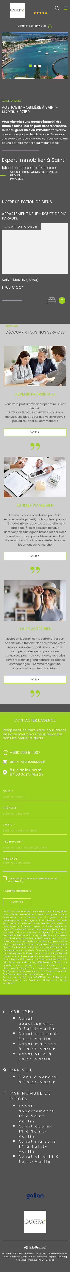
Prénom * (11, 807)
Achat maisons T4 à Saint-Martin (37, 1146)
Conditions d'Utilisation (41, 980)
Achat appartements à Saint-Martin (37, 1023)
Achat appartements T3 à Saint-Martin (36, 1114)
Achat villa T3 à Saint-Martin (39, 1159)
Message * (12, 858)
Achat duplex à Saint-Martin (37, 1036)
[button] (30, 66)
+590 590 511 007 (25, 753)
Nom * (8, 791)
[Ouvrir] (57, 8)
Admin (62, 1256)
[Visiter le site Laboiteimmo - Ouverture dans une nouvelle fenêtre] (35, 1247)
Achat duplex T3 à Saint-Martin (35, 1131)
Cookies (50, 1260)
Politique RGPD (35, 1259)
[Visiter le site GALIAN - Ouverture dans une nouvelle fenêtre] (35, 1196)
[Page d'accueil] (17, 10)
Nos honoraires (12, 1256)
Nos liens (21, 1259)
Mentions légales (46, 1256)
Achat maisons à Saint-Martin (37, 1046)
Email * (9, 824)
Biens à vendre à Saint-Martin (37, 1079)
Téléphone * (13, 841)
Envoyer (17, 902)
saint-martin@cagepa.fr (28, 762)
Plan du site (29, 1256)
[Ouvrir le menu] (66, 8)
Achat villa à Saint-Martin (35, 1056)
